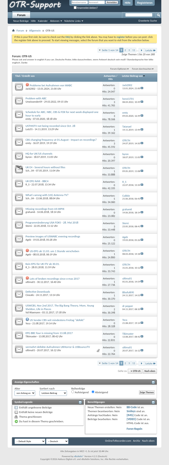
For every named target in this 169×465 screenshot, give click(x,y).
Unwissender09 (34, 101)
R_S (27, 184)
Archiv (136, 440)
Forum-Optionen (118, 68)
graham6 (30, 212)
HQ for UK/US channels (39, 153)
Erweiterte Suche (147, 20)
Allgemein (35, 30)
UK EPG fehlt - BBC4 (37, 181)
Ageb (28, 239)
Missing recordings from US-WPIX (45, 208)
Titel (17, 76)
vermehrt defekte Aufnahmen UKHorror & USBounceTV (58, 347)
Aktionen (54, 21)
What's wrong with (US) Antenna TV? (47, 195)
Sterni (29, 225)
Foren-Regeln (134, 428)
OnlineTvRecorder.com (118, 440)
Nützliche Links (72, 21)
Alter (17, 388)
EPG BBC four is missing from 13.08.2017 (49, 333)
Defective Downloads (38, 291)
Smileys (131, 411)
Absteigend (100, 392)
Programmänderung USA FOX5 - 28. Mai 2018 (52, 222)
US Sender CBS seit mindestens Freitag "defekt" (57, 320)
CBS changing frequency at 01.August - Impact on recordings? (61, 139)
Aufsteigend (80, 392)
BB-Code (132, 407)
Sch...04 (30, 170)
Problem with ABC (36, 98)
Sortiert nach (47, 388)
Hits (110, 79)
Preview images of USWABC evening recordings (53, 236)
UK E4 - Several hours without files (45, 167)
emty (28, 118)
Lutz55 (29, 129)
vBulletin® (79, 456)
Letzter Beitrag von (133, 76)
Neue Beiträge (21, 21)
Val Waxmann (33, 312)
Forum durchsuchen (142, 68)
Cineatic (30, 295)
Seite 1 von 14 (110, 50)
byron (29, 157)
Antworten (110, 76)
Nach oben (149, 371)
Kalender (43, 21)
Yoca (28, 323)
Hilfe (127, 2)
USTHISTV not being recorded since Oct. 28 (50, 125)
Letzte (150, 50)
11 (133, 50)
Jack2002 (30, 88)
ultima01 (30, 282)
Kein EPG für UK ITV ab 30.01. (43, 264)
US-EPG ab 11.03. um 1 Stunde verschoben (54, 251)
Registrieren (144, 2)
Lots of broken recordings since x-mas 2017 (54, 278)
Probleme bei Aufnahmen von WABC (51, 85)
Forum (21, 15)
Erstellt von (28, 76)
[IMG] (130, 415)
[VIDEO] (131, 419)
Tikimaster (31, 336)
